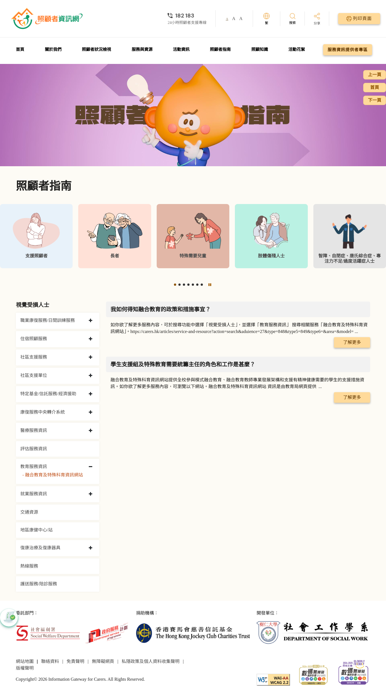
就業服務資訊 (33, 493)
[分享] (317, 19)
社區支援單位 (33, 375)
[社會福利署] (48, 632)
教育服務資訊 (33, 466)
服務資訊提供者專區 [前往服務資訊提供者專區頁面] (348, 50)
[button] (175, 285)
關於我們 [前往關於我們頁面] (53, 49)
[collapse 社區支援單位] (90, 375)
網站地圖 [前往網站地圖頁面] (25, 661)
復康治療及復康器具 (40, 547)
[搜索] (292, 18)
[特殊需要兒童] (193, 236)
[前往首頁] (47, 18)
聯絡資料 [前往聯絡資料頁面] (50, 661)
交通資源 (29, 512)
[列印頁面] (359, 18)
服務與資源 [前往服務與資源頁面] (142, 49)
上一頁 (374, 74)
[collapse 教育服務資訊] (90, 467)
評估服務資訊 (33, 448)
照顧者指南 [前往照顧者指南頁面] (220, 49)
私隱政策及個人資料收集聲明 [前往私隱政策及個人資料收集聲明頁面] (151, 661)
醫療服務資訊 (33, 430)
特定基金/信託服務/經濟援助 (48, 393)
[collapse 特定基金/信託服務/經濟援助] (90, 394)
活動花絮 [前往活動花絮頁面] (296, 49)
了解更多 (352, 342)
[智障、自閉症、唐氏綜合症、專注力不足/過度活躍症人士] (349, 236)
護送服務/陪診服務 (38, 583)
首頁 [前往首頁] (20, 49)
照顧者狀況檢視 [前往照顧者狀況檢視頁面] (96, 49)
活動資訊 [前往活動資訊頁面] (181, 49)
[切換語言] (266, 18)
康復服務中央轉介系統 (42, 412)
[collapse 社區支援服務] (90, 357)
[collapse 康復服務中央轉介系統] (90, 412)
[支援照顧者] (36, 236)
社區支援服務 (33, 357)
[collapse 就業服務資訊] (90, 494)
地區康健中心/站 (36, 530)
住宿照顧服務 (33, 338)
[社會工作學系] (313, 632)
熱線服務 (29, 566)
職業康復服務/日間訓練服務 (47, 320)
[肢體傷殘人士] (271, 236)
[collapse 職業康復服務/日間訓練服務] (90, 320)
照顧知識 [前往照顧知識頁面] (259, 49)
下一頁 (374, 100)
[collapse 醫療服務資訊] (90, 430)
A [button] (227, 19)
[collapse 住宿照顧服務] (90, 339)
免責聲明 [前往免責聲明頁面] (75, 661)
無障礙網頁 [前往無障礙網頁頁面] (103, 661)
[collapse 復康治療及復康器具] (90, 548)
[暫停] (209, 284)
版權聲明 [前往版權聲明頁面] (25, 668)
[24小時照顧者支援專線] (187, 15)
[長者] (114, 236)
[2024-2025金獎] (313, 674)
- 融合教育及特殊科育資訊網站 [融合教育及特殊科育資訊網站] (53, 475)
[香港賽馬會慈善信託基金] (193, 632)
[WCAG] (273, 679)
